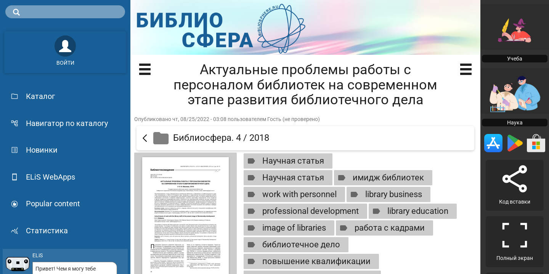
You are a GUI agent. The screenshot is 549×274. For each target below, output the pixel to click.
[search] (65, 11)
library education (408, 211)
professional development (301, 211)
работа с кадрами (381, 228)
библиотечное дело (292, 245)
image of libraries (285, 228)
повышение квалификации (307, 261)
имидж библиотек (379, 178)
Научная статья (284, 161)
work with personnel (290, 194)
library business (384, 194)
